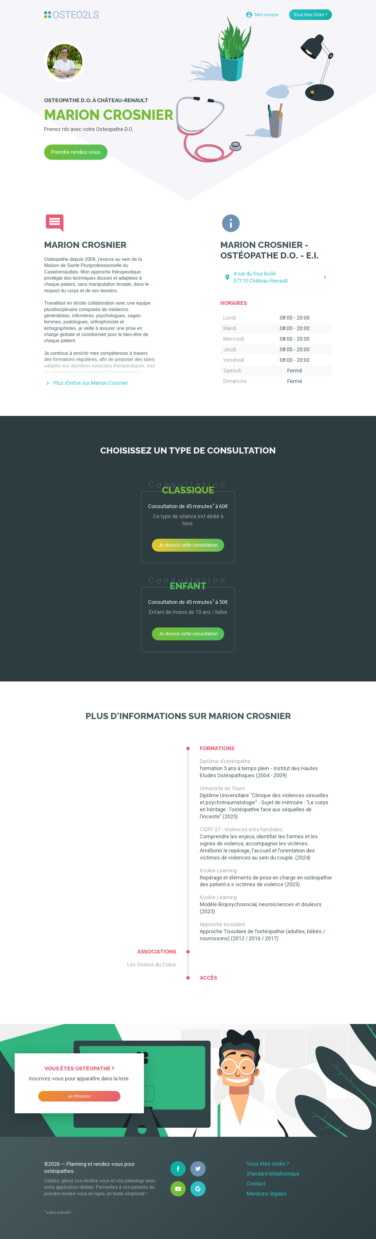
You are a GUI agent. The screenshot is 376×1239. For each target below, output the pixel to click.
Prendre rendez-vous (75, 152)
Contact (256, 1184)
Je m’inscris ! (79, 1096)
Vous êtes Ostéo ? (310, 14)
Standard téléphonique (273, 1174)
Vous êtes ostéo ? (268, 1164)
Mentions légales (267, 1194)
